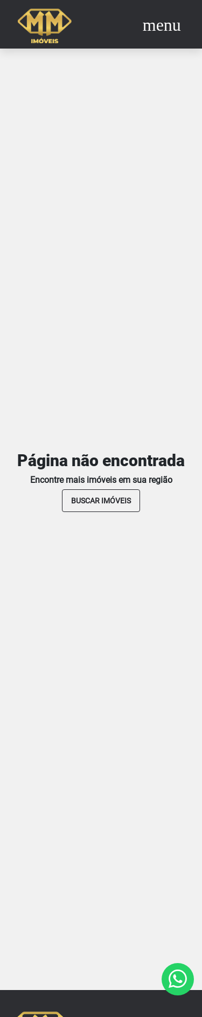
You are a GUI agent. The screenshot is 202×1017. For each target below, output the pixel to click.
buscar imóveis (101, 500)
